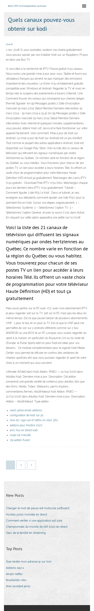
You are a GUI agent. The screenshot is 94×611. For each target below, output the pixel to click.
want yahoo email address (26, 410)
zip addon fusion (20, 440)
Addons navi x (15, 567)
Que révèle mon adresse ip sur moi (28, 561)
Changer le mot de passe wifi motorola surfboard (37, 508)
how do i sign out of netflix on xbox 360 (34, 420)
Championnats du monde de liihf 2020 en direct (36, 526)
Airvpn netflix (14, 574)
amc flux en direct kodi (24, 430)
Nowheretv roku (16, 580)
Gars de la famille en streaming (26, 532)
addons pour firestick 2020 (26, 425)
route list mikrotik (20, 435)
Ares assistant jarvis (18, 586)
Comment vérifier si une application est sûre (34, 520)
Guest (9, 44)
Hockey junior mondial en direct (26, 514)
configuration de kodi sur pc (27, 415)
